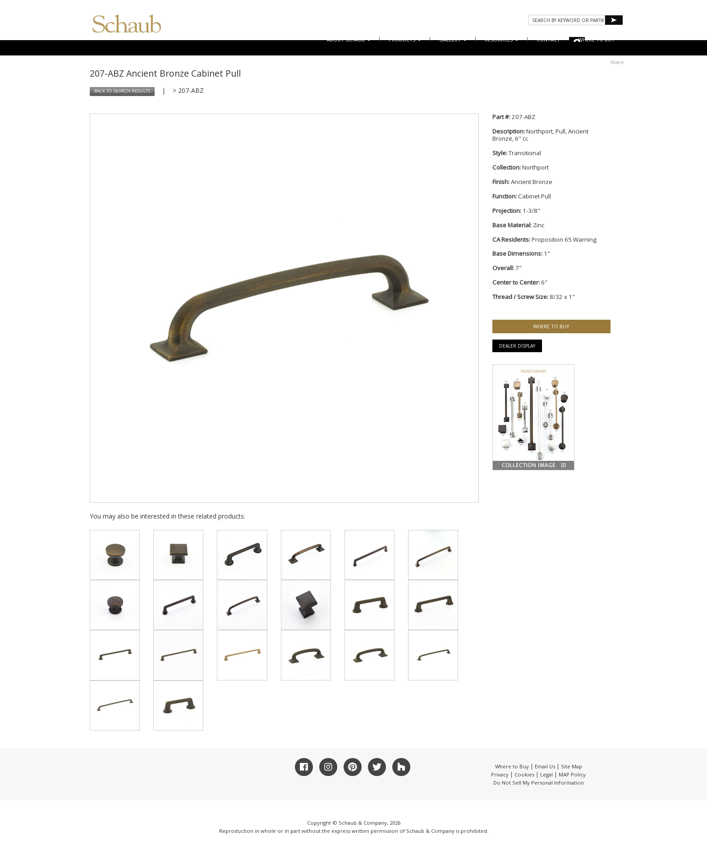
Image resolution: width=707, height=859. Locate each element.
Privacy (500, 774)
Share (617, 62)
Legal (546, 774)
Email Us (545, 766)
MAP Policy (572, 774)
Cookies (524, 774)
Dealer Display (517, 346)
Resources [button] (502, 39)
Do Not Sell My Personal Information (538, 782)
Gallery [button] (453, 39)
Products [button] (405, 39)
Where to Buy (512, 766)
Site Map (571, 766)
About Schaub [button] (349, 39)
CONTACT (548, 39)
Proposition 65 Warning (564, 239)
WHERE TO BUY (596, 39)
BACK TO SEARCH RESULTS (122, 91)
